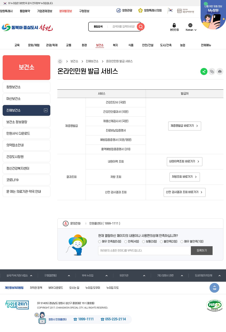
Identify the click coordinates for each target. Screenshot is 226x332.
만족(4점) (133, 241)
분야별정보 (65, 11)
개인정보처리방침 (14, 287)
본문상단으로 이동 (214, 288)
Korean (189, 29)
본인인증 (174, 29)
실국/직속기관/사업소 (14, 275)
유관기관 (120, 275)
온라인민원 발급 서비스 (119, 61)
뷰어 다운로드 (55, 287)
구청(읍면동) (47, 275)
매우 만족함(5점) (111, 241)
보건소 (74, 61)
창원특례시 (6, 11)
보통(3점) (151, 241)
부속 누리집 (84, 275)
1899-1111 (86, 319)
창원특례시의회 (153, 10)
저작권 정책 (36, 287)
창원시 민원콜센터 (58, 319)
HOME (60, 61)
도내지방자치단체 (200, 275)
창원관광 (127, 10)
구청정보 (84, 11)
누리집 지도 (112, 287)
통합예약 (25, 11)
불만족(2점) (170, 241)
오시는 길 (74, 287)
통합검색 (98, 26)
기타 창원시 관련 (162, 275)
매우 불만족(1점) (193, 241)
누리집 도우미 (92, 287)
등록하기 (202, 250)
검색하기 (141, 27)
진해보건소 (92, 61)
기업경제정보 (44, 11)
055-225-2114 (115, 319)
